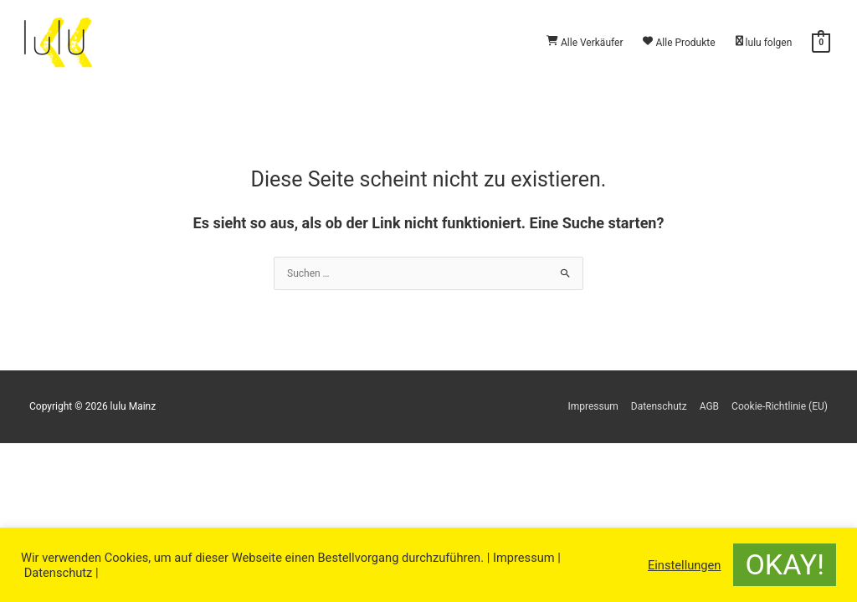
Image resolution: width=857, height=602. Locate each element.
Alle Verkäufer (585, 42)
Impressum (592, 406)
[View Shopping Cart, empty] (821, 42)
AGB (709, 406)
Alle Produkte (679, 42)
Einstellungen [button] (684, 565)
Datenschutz (659, 406)
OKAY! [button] (784, 564)
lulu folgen (764, 42)
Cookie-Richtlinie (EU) (779, 406)
